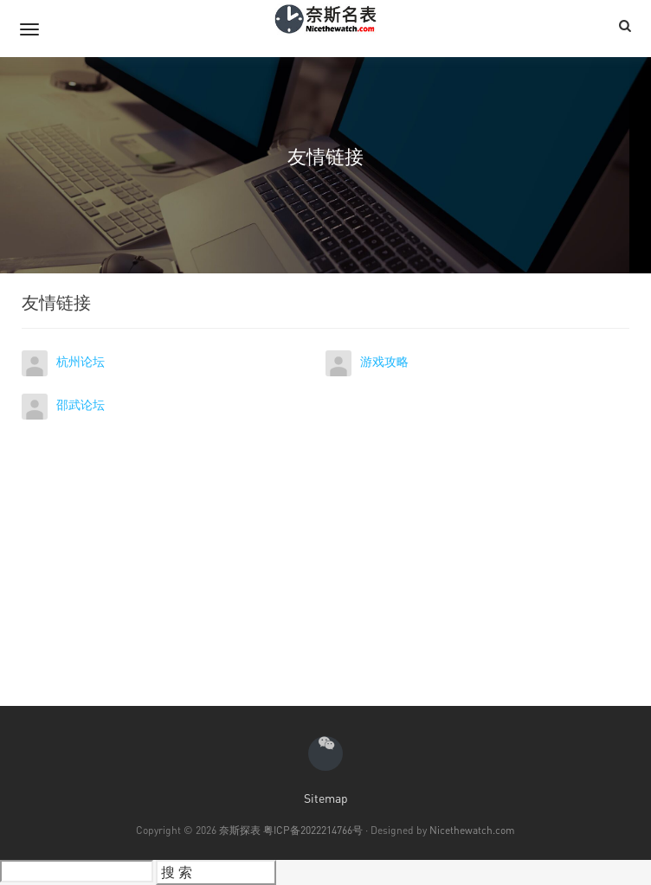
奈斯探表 (240, 830)
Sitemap (326, 798)
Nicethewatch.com (472, 830)
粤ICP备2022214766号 (313, 830)
